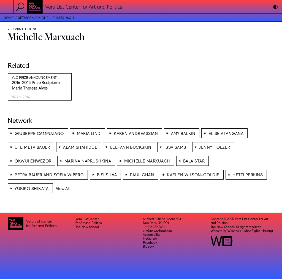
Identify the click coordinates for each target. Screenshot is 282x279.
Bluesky (148, 246)
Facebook (150, 242)
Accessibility (151, 234)
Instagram (150, 238)
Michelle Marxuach (56, 18)
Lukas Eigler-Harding (257, 230)
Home (8, 18)
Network (26, 18)
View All (63, 188)
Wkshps (232, 230)
